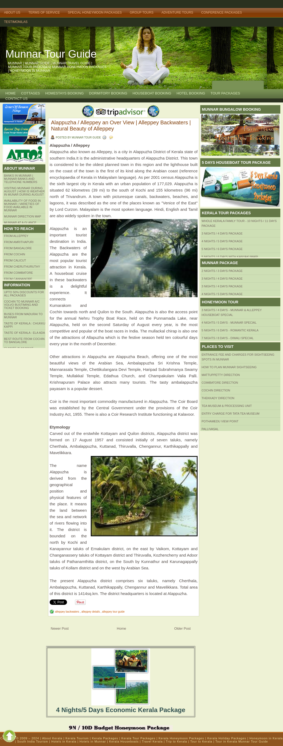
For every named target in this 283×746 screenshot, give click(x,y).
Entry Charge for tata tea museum (231, 413)
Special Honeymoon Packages (95, 12)
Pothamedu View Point (220, 421)
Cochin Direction (216, 390)
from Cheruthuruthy (22, 266)
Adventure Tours (177, 12)
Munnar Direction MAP (22, 216)
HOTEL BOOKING (190, 93)
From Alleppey (16, 235)
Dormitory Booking (108, 93)
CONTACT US (16, 99)
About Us (12, 12)
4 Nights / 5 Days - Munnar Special (229, 322)
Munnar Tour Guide (51, 54)
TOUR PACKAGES (225, 93)
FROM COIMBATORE (18, 272)
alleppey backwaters (67, 611)
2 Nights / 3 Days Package (222, 270)
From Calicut (15, 260)
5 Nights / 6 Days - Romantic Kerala (230, 330)
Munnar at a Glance (20, 222)
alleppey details (91, 611)
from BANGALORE (18, 248)
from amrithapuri (19, 242)
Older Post (182, 628)
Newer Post (60, 628)
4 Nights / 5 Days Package (222, 241)
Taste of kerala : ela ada (24, 332)
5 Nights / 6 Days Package (222, 249)
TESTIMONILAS (15, 22)
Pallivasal (210, 429)
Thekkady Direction (218, 398)
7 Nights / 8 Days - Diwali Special (228, 338)
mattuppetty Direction (221, 374)
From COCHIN (14, 254)
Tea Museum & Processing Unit (227, 405)
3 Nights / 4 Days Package (222, 233)
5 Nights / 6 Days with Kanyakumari (230, 256)
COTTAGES (30, 93)
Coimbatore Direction (220, 382)
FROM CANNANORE (18, 278)
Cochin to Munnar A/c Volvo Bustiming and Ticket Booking (22, 304)
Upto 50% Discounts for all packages (24, 294)
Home (10, 93)
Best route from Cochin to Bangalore (24, 340)
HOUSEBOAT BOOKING (152, 93)
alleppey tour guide (113, 611)
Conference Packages (221, 12)
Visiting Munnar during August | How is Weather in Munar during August (24, 191)
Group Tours (142, 12)
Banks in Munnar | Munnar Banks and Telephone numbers (20, 179)
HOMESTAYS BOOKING (64, 93)
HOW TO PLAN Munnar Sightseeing (229, 367)
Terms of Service (44, 12)
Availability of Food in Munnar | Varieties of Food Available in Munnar (22, 205)
